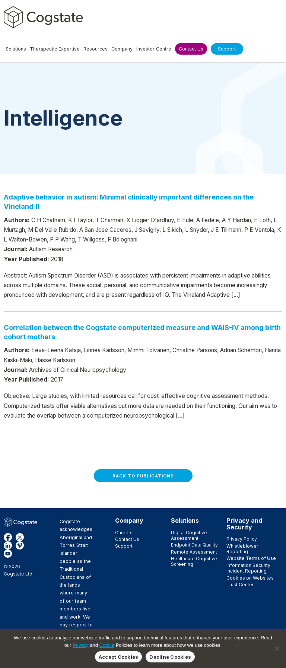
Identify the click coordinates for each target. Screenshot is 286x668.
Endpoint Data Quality (194, 545)
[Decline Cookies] (276, 648)
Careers (124, 532)
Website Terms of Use (251, 558)
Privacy (81, 645)
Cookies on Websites (250, 578)
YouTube (8, 553)
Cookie (106, 645)
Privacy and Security (244, 524)
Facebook (8, 537)
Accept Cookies (119, 657)
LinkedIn (8, 545)
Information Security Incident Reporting (248, 568)
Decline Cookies (170, 657)
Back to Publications (143, 476)
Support (124, 546)
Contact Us (127, 539)
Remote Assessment (194, 552)
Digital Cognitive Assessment (189, 535)
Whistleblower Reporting (242, 548)
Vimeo (20, 545)
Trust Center (240, 584)
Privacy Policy (241, 539)
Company (129, 520)
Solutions (185, 520)
